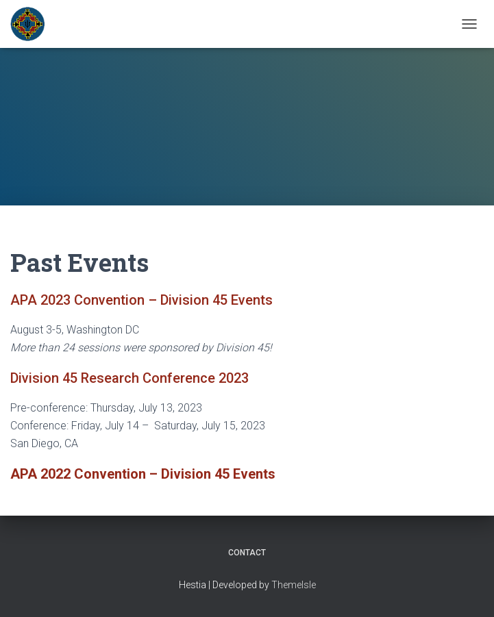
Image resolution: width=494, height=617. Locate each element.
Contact (247, 552)
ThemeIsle (293, 584)
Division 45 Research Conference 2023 (129, 378)
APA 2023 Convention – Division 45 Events (141, 300)
